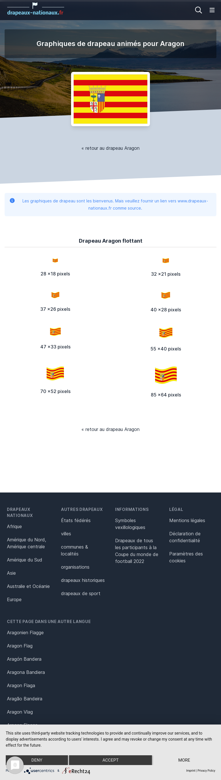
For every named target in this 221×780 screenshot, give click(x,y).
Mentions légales (187, 520)
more (184, 760)
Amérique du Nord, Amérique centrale (26, 543)
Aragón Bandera (24, 659)
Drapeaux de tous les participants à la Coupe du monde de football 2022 (136, 551)
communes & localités (74, 550)
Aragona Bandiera (26, 672)
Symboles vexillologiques (130, 524)
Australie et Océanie (28, 586)
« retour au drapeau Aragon (110, 148)
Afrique (14, 526)
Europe (14, 599)
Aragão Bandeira (24, 699)
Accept (110, 760)
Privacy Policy (206, 770)
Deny (36, 760)
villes (66, 533)
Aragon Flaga (21, 685)
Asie (11, 573)
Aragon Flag (20, 646)
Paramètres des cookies (186, 557)
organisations (75, 567)
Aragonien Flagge (25, 632)
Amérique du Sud (24, 560)
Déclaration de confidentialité (185, 537)
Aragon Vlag (20, 712)
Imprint (190, 770)
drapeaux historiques (83, 580)
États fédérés (76, 520)
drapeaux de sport (80, 593)
